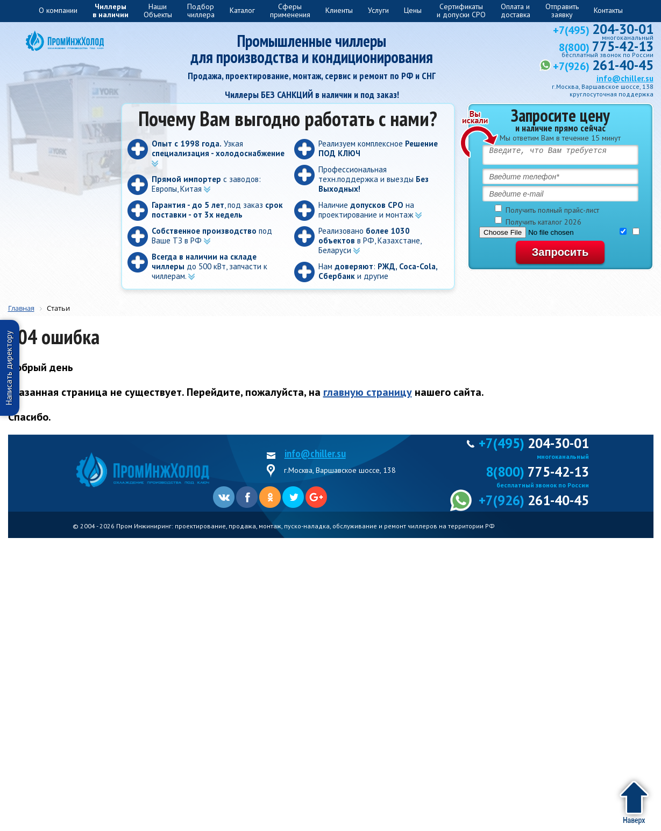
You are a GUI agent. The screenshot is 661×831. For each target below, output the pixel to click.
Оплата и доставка (515, 10)
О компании (58, 10)
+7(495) (603, 30)
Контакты (608, 10)
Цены (413, 10)
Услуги (378, 10)
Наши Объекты (158, 10)
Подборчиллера (201, 10)
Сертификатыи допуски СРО (461, 10)
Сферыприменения (290, 10)
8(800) (606, 47)
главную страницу (367, 392)
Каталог (242, 10)
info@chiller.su (624, 78)
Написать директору (9, 368)
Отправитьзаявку (562, 10)
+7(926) (603, 66)
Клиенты (339, 10)
